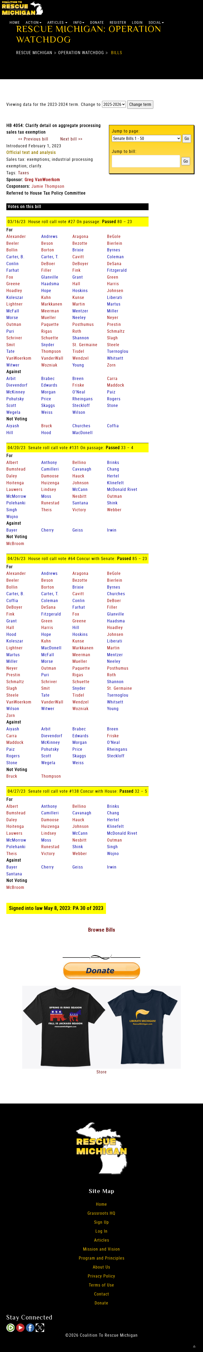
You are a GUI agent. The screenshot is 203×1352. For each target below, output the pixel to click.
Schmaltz (116, 331)
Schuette (49, 338)
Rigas (46, 331)
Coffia (113, 426)
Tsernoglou (117, 351)
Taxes (23, 173)
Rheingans (82, 399)
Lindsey (48, 489)
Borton (47, 250)
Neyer (112, 317)
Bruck (46, 426)
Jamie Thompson (47, 186)
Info (78, 22)
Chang (113, 469)
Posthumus (83, 324)
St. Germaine (85, 345)
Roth (76, 331)
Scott (11, 405)
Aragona (80, 236)
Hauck (78, 476)
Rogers (114, 399)
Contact (101, 1294)
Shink (112, 503)
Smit (10, 345)
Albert (12, 462)
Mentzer (80, 311)
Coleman (115, 257)
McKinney (15, 392)
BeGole (114, 236)
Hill (9, 432)
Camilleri (50, 469)
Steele (113, 345)
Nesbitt (79, 496)
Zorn (111, 365)
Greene (13, 284)
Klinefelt (115, 483)
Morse (12, 317)
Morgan (48, 392)
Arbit (11, 378)
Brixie (78, 250)
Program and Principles (101, 1258)
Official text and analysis (31, 152)
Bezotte (79, 243)
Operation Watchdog (81, 52)
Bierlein (114, 243)
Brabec (48, 378)
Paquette (50, 324)
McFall (12, 311)
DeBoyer (80, 263)
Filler (46, 270)
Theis (46, 510)
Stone (112, 405)
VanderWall (52, 358)
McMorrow (16, 496)
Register (118, 22)
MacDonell (82, 432)
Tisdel (78, 351)
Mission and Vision (101, 1249)
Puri (10, 331)
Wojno (12, 516)
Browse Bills (101, 929)
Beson (47, 243)
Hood (46, 432)
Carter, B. (15, 257)
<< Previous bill (33, 139)
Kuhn (46, 297)
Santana (80, 503)
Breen (78, 378)
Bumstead (16, 469)
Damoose (50, 476)
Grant (77, 277)
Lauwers (14, 489)
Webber (114, 510)
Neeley (79, 317)
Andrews (49, 236)
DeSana (114, 263)
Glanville (49, 277)
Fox (9, 277)
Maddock (115, 385)
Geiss (77, 530)
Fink (76, 270)
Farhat (12, 270)
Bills (116, 52)
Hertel (113, 476)
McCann (80, 489)
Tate (10, 351)
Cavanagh (81, 469)
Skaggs (48, 405)
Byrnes (113, 250)
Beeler (12, 243)
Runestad (50, 503)
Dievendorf (16, 385)
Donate (97, 22)
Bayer (11, 530)
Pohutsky (15, 399)
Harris (113, 284)
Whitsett (115, 358)
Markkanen (51, 304)
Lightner (14, 304)
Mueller (48, 317)
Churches (81, 426)
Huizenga (50, 483)
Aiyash (12, 426)
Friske (78, 385)
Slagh (112, 338)
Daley (11, 476)
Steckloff (81, 405)
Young (78, 365)
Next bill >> (71, 139)
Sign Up (101, 1222)
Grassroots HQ (101, 1213)
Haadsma (50, 284)
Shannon (80, 338)
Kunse (78, 297)
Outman (13, 324)
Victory (79, 510)
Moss (46, 496)
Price (46, 399)
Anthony (49, 462)
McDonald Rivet (122, 489)
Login (137, 22)
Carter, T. (50, 257)
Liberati (114, 297)
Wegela (13, 412)
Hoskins (80, 290)
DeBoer (48, 263)
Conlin (12, 263)
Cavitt (78, 257)
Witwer (13, 365)
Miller (112, 311)
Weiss (47, 412)
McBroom (15, 543)
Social (156, 22)
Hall (76, 284)
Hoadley (14, 290)
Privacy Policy (101, 1276)
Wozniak (49, 365)
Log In (101, 1231)
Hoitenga (15, 483)
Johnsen (115, 290)
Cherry (47, 530)
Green (112, 277)
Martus (114, 304)
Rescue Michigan (34, 52)
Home (15, 22)
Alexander (16, 236)
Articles (57, 22)
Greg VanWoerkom (42, 179)
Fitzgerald (117, 270)
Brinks (113, 462)
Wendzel (80, 358)
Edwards (49, 385)
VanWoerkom (18, 358)
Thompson (51, 351)
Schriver (14, 338)
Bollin (12, 250)
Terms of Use (101, 1285)
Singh (11, 510)
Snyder (47, 345)
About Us (101, 1267)
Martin (78, 304)
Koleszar (14, 297)
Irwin (112, 530)
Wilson (78, 412)
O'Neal (78, 392)
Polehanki (16, 503)
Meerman (50, 311)
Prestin (114, 324)
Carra (112, 378)
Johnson (80, 483)
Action (33, 22)
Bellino (79, 462)
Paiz (111, 392)
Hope (46, 290)
